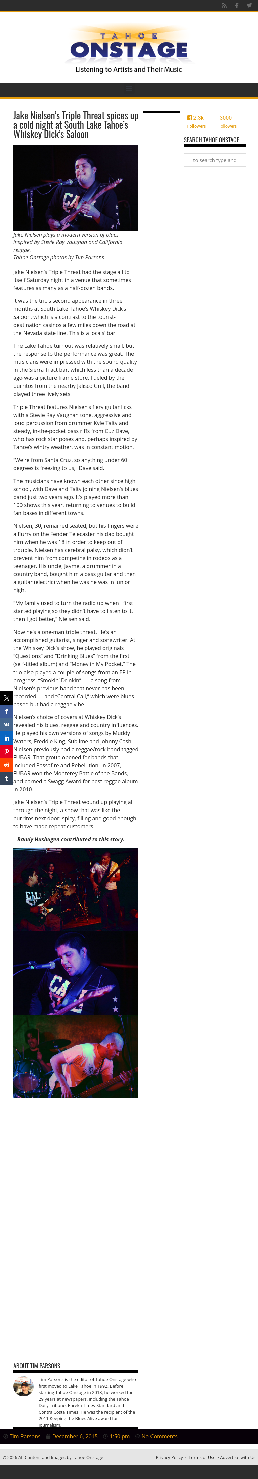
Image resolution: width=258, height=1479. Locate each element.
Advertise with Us (237, 1457)
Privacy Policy (169, 1457)
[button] (129, 88)
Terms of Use (202, 1457)
